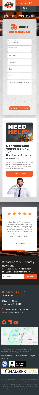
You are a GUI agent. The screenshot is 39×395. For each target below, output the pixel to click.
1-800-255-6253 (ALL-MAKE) (17, 309)
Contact (26, 352)
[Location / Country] (19, 42)
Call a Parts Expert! (19, 173)
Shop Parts (5, 349)
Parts (13, 16)
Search (12, 349)
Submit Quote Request (19, 108)
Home (5, 16)
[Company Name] (19, 49)
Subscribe (30, 276)
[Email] (19, 69)
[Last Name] (19, 62)
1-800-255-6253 (22, 3)
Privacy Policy (13, 352)
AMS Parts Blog (21, 349)
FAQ (20, 352)
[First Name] (19, 55)
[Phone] (19, 76)
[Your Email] (13, 276)
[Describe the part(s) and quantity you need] (19, 87)
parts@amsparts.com (14, 312)
